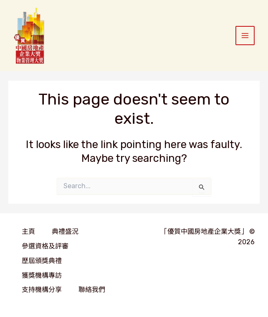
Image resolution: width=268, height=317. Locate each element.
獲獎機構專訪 (42, 275)
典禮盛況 (65, 231)
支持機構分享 (42, 290)
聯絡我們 (91, 290)
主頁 (28, 231)
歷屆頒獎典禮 (42, 261)
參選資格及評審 (45, 246)
